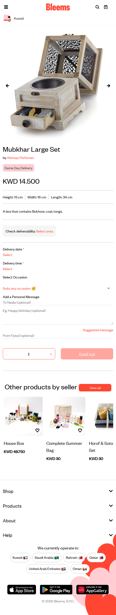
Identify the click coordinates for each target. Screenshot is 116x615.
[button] (6, 7)
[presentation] (7, 85)
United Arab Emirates (47, 568)
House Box (14, 443)
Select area (44, 230)
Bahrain (74, 557)
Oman (80, 568)
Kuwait (20, 557)
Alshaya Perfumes (20, 157)
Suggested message (98, 329)
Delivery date (13, 248)
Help (7, 535)
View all (95, 387)
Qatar (96, 557)
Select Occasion (15, 276)
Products (12, 506)
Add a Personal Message (21, 296)
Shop (8, 491)
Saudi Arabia (47, 557)
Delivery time (13, 262)
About (9, 520)
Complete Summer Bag (64, 446)
